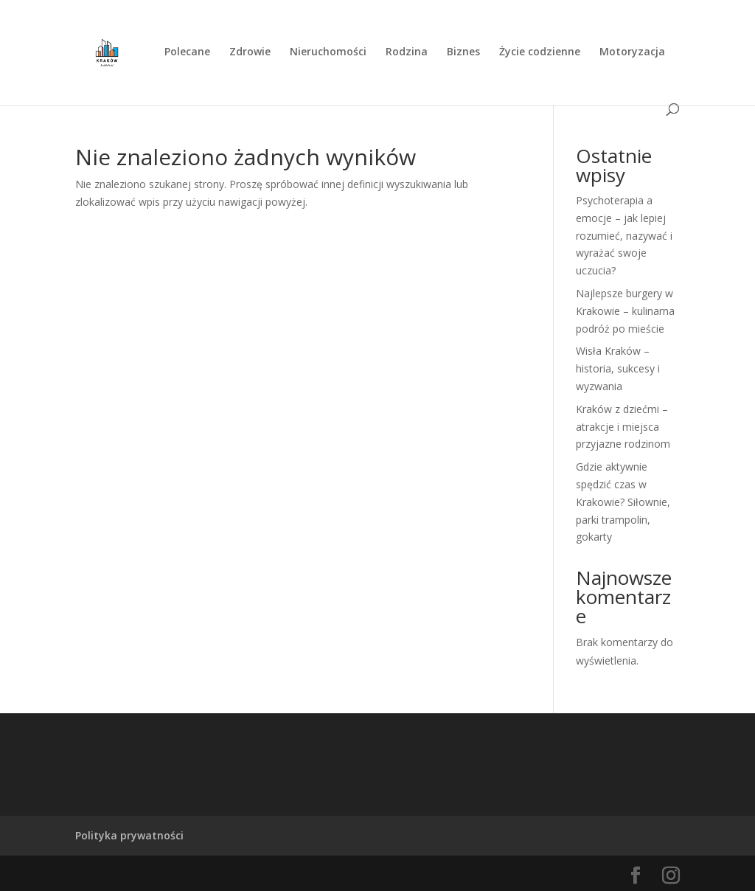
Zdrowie (250, 52)
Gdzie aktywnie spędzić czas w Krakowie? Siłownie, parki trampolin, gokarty (623, 502)
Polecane (187, 52)
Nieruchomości (328, 52)
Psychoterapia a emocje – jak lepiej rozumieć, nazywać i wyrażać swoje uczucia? (624, 235)
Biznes (463, 52)
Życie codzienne (539, 52)
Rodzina (407, 52)
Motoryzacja (632, 52)
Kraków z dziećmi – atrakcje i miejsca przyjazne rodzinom (623, 426)
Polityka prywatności (129, 835)
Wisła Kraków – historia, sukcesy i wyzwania (618, 368)
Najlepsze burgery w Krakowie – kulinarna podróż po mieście (625, 311)
